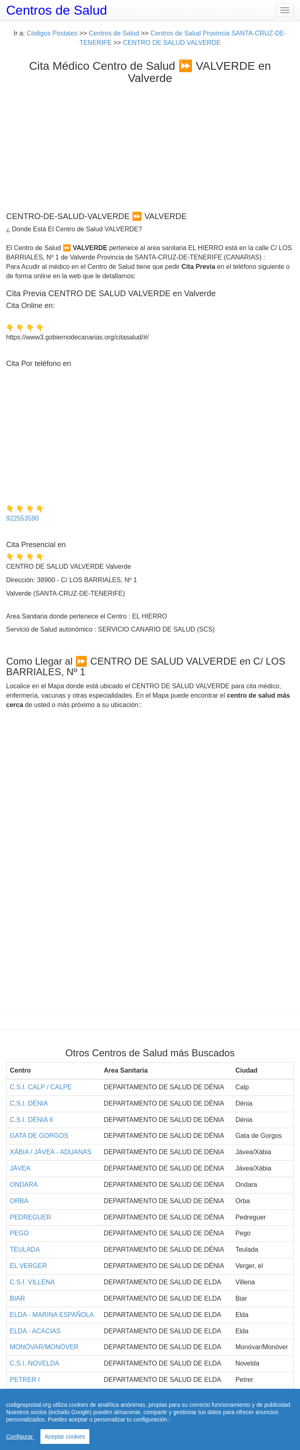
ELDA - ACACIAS (35, 1331)
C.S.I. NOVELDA (34, 1363)
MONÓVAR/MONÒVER (44, 1347)
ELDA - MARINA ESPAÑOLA (52, 1314)
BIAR (17, 1298)
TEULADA (25, 1249)
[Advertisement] (150, 146)
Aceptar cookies (64, 1436)
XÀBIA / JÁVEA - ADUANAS (50, 1151)
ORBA (19, 1200)
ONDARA (24, 1184)
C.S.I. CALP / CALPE (41, 1087)
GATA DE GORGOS (39, 1135)
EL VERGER (28, 1265)
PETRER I (25, 1379)
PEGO (19, 1233)
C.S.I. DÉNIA (29, 1103)
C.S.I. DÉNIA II (31, 1119)
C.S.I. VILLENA (32, 1282)
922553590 (22, 518)
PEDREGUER (30, 1217)
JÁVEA (20, 1168)
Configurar (20, 1436)
